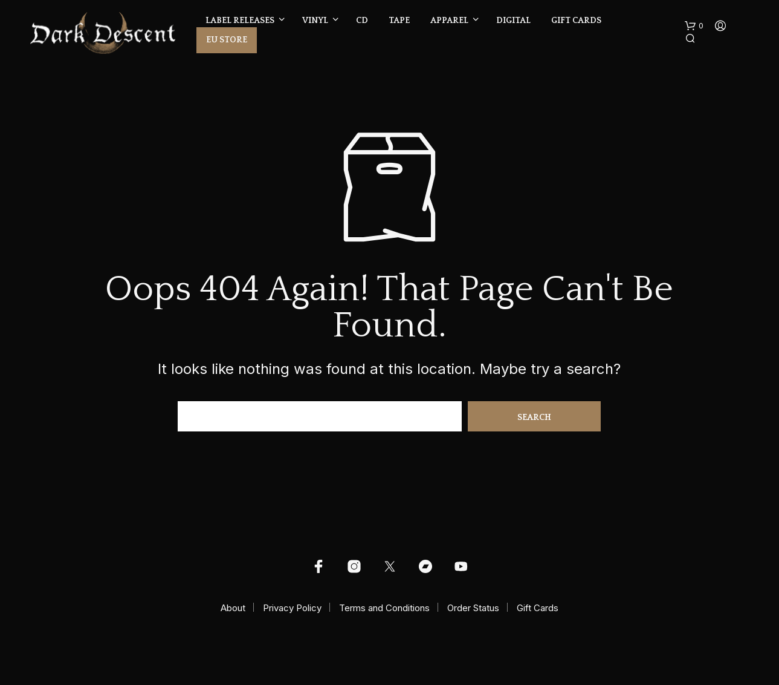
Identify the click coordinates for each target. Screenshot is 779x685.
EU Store (226, 40)
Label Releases (239, 20)
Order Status (473, 608)
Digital (513, 20)
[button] (694, 26)
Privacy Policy (292, 608)
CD (362, 20)
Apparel (449, 20)
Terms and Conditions (384, 608)
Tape (399, 20)
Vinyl (315, 20)
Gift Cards (576, 20)
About (233, 608)
